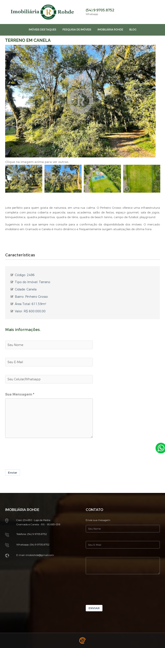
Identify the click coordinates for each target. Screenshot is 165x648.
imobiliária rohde (110, 29)
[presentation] (37, 456)
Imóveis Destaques (42, 29)
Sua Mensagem (18, 394)
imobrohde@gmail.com (40, 555)
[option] (23, 179)
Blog (132, 29)
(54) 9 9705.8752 (100, 10)
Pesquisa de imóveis (77, 29)
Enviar (12, 472)
